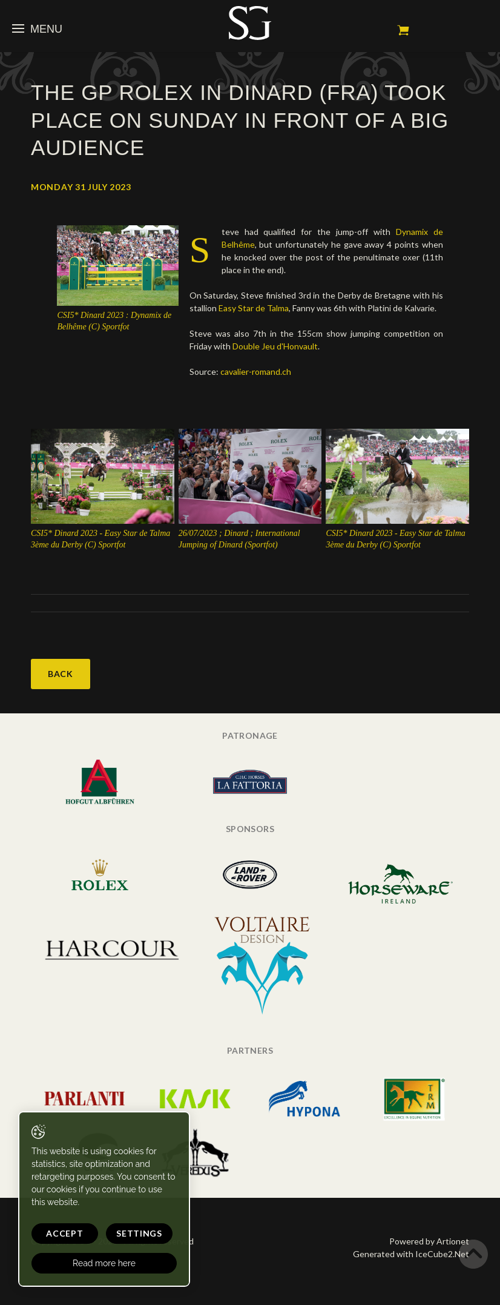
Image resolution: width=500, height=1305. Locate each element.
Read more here (104, 1263)
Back (60, 674)
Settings (139, 1233)
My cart (403, 30)
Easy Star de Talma (254, 308)
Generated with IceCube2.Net (411, 1254)
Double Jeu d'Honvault (275, 346)
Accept (64, 1233)
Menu (37, 29)
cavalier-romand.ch (255, 371)
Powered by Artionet (429, 1241)
